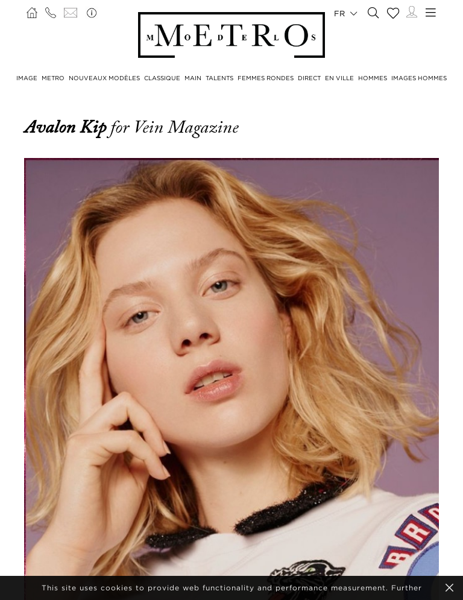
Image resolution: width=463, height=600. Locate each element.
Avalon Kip (67, 127)
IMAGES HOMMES (419, 78)
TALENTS (219, 78)
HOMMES (372, 78)
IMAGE (26, 78)
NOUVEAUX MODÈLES (104, 78)
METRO (53, 78)
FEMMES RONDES (266, 78)
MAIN (192, 78)
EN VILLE (339, 78)
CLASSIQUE (162, 78)
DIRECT (309, 78)
